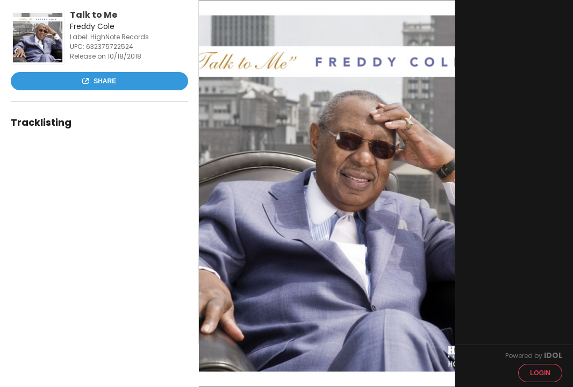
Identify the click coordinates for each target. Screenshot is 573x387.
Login (540, 373)
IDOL (553, 355)
